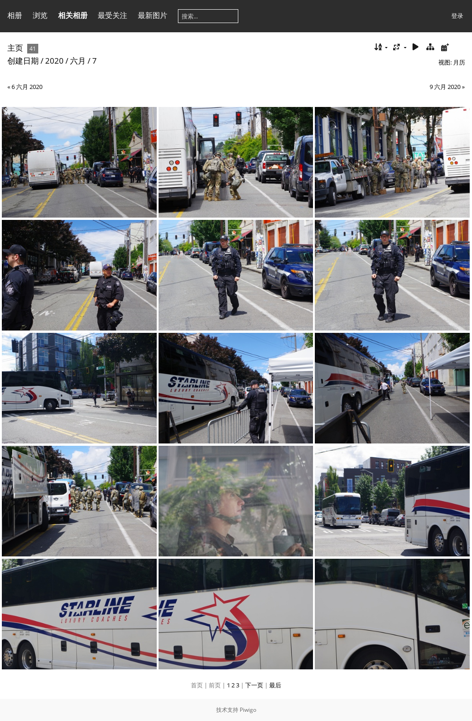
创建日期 (23, 60)
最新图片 (152, 15)
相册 (14, 15)
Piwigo (248, 710)
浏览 (40, 15)
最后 (275, 685)
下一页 (254, 685)
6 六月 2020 (27, 87)
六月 (78, 60)
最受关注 (112, 15)
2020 (54, 60)
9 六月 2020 (445, 87)
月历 (459, 62)
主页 (15, 47)
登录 (457, 16)
